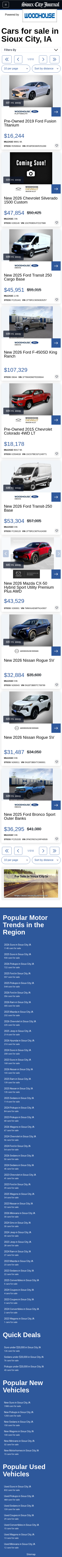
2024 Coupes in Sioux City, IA (19, 1292)
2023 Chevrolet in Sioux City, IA (20, 1176)
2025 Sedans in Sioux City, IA (19, 1100)
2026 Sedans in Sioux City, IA (19, 1157)
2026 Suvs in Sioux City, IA (17, 946)
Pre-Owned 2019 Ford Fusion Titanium (30, 123)
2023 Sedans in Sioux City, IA (19, 1272)
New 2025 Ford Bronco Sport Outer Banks (29, 816)
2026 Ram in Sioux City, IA (17, 1004)
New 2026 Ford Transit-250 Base (28, 508)
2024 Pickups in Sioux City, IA (19, 1109)
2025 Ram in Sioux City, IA (17, 1081)
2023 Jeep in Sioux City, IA (17, 1244)
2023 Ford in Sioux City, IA (17, 1186)
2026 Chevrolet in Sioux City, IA (20, 1023)
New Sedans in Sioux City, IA (18, 1423)
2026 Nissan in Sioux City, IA (18, 1071)
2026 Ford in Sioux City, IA (17, 994)
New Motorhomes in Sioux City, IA (21, 1452)
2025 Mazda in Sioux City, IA (18, 1014)
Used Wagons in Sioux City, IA (19, 1536)
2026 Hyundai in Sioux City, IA (19, 1042)
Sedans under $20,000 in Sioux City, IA (24, 1359)
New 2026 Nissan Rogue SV (29, 660)
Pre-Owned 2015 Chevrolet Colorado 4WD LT (28, 431)
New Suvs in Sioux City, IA (17, 1404)
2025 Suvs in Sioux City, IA (17, 956)
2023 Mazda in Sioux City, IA (18, 1263)
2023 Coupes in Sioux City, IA (19, 1301)
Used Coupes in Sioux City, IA (19, 1517)
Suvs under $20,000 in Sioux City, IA (22, 1349)
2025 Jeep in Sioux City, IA (17, 1033)
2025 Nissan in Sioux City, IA (18, 1090)
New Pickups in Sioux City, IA (18, 1414)
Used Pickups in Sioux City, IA (19, 1498)
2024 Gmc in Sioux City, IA (17, 1224)
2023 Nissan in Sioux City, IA (18, 1205)
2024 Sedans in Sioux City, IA (19, 1167)
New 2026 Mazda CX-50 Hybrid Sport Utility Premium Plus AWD (29, 587)
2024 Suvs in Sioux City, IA (17, 1052)
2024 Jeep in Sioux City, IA (17, 1234)
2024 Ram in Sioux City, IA (17, 1253)
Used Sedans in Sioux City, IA (19, 1507)
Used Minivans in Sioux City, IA (19, 1546)
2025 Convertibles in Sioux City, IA (21, 1282)
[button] (6, 553)
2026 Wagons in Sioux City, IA (19, 1129)
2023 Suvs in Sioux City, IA (17, 1061)
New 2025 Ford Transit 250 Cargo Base (28, 277)
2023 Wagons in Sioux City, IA (19, 1320)
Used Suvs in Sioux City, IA (17, 1488)
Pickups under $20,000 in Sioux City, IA (24, 1368)
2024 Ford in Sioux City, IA (17, 1148)
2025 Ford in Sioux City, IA (17, 975)
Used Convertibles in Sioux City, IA (21, 1527)
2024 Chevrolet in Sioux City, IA (20, 1138)
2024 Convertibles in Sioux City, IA (21, 1311)
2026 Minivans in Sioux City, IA (19, 1215)
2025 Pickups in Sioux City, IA (19, 985)
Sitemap (31, 1554)
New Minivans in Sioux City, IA (19, 1443)
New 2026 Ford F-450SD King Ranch (30, 354)
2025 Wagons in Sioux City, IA (19, 1196)
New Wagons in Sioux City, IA (19, 1433)
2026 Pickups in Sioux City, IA (19, 966)
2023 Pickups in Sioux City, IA (19, 1119)
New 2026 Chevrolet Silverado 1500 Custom (31, 200)
